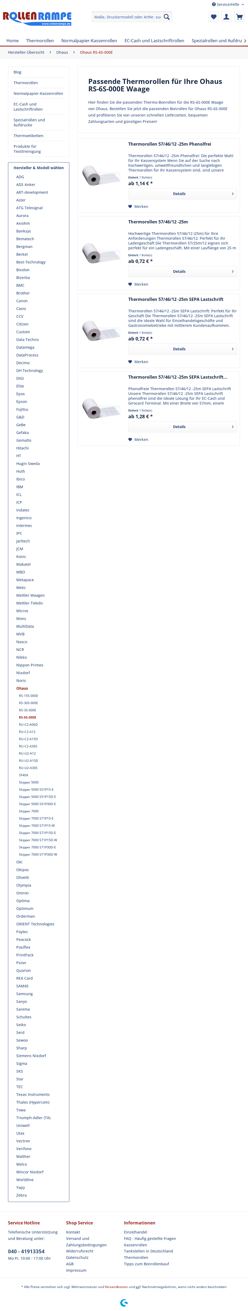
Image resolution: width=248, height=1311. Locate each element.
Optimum (24, 908)
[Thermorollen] (40, 41)
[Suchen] (166, 16)
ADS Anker (25, 184)
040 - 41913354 (26, 1251)
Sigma (21, 1063)
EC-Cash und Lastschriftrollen (28, 107)
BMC (20, 285)
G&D (20, 417)
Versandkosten (116, 1287)
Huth (20, 471)
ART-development (32, 192)
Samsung (24, 993)
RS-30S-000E (28, 703)
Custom (23, 331)
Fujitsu (22, 409)
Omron (22, 892)
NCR (20, 649)
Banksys (23, 231)
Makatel (23, 564)
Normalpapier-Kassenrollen (38, 93)
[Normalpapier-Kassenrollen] (89, 41)
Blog (17, 72)
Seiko (21, 1024)
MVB (20, 634)
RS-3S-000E (27, 710)
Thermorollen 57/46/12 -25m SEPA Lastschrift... (177, 377)
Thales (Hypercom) (32, 1102)
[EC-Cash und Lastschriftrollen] (154, 41)
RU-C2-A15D (28, 739)
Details (203, 192)
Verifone (23, 1148)
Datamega (25, 347)
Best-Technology (31, 262)
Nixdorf (23, 672)
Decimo (23, 362)
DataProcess (27, 355)
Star (19, 1078)
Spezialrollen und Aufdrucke (29, 122)
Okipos (22, 869)
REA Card (24, 978)
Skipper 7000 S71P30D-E (37, 847)
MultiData (25, 626)
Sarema (23, 1009)
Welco (21, 1164)
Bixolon (23, 269)
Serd (20, 1032)
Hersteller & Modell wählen (39, 167)
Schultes (23, 1016)
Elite (20, 386)
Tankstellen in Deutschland (148, 1251)
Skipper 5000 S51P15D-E (37, 796)
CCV (19, 316)
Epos (20, 393)
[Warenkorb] (239, 16)
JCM (19, 548)
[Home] (12, 41)
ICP (19, 502)
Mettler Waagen (30, 595)
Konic (21, 556)
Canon (22, 300)
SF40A (23, 775)
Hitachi (22, 448)
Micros (22, 610)
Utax (20, 1133)
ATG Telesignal (29, 207)
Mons (21, 618)
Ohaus (22, 688)
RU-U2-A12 (27, 753)
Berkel (22, 254)
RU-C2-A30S (28, 746)
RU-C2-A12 (27, 732)
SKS (19, 1071)
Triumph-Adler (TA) (33, 1117)
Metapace (25, 579)
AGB (70, 1263)
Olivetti (22, 877)
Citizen (22, 324)
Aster (21, 200)
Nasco (21, 641)
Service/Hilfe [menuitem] (226, 4)
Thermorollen (26, 82)
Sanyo (21, 1001)
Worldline (25, 1179)
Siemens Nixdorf (31, 1055)
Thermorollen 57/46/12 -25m (158, 222)
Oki (19, 861)
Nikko (21, 657)
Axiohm (23, 223)
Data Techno (27, 339)
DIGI (20, 378)
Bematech (25, 238)
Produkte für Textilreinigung (27, 149)
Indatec (23, 510)
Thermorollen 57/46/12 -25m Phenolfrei (169, 144)
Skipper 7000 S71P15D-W (38, 840)
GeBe (21, 424)
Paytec (22, 931)
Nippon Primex (29, 665)
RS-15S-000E (28, 695)
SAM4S (22, 985)
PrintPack (25, 954)
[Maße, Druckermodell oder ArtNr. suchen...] (132, 16)
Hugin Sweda (28, 463)
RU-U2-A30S (28, 768)
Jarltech (23, 541)
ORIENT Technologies (35, 923)
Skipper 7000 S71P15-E (36, 818)
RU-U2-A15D (28, 760)
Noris (21, 680)
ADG (20, 176)
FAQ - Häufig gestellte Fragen (150, 1238)
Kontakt (73, 1232)
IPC (19, 533)
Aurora (22, 215)
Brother (23, 293)
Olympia (23, 885)
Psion (21, 962)
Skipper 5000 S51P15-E (36, 789)
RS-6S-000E (27, 717)
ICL (19, 494)
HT (18, 455)
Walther (23, 1156)
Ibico (20, 479)
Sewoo (22, 1040)
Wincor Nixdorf (29, 1171)
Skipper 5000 (29, 782)
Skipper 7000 (29, 811)
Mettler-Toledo (29, 603)
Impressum (76, 1270)
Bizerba (23, 277)
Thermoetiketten (28, 135)
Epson (21, 401)
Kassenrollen (135, 1244)
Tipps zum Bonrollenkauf (146, 1263)
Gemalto (23, 440)
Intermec (24, 525)
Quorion (23, 970)
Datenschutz (77, 1257)
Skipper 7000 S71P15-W (37, 825)
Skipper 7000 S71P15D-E (37, 833)
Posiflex (23, 947)
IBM (19, 486)
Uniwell (23, 1125)
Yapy (20, 1187)
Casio (21, 308)
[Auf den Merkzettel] (138, 206)
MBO (20, 572)
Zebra (21, 1195)
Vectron (23, 1140)
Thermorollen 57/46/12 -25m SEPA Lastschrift (175, 299)
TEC (19, 1086)
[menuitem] (132, 16)
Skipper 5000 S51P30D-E (37, 804)
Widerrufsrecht (79, 1251)
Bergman (24, 246)
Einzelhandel (135, 1232)
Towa (21, 1109)
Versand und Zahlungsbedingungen (86, 1241)
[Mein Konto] (226, 16)
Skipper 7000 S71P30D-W (38, 854)
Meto (20, 587)
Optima (23, 900)
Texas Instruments (33, 1094)
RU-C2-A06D (28, 724)
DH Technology (29, 370)
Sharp (21, 1047)
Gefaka (22, 432)
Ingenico (23, 517)
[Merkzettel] (213, 16)
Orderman (25, 916)
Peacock (23, 939)
